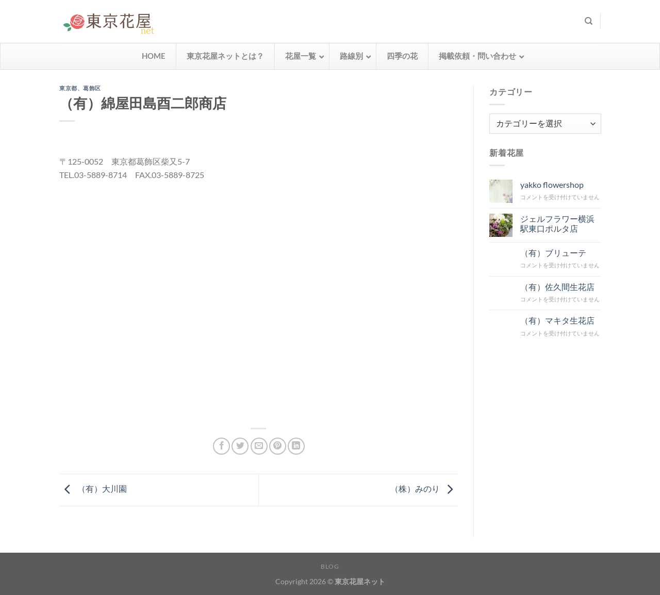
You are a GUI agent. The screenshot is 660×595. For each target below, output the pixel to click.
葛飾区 (92, 88)
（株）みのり (424, 488)
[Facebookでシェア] (221, 446)
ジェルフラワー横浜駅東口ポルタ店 (557, 223)
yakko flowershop (551, 184)
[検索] (588, 21)
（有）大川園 (93, 488)
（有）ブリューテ (553, 252)
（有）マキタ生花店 (557, 320)
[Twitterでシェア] (240, 446)
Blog (330, 566)
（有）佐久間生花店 (557, 286)
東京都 (68, 88)
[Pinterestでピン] (277, 446)
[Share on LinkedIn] (296, 446)
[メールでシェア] (259, 446)
